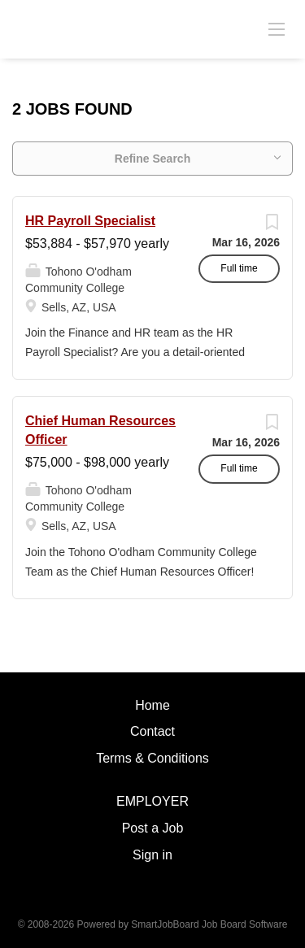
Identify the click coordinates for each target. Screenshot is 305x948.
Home (152, 705)
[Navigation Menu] (276, 28)
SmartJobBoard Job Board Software (209, 924)
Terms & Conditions (152, 758)
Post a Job (153, 828)
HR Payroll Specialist (90, 221)
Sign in (152, 855)
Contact (152, 731)
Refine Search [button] (152, 158)
